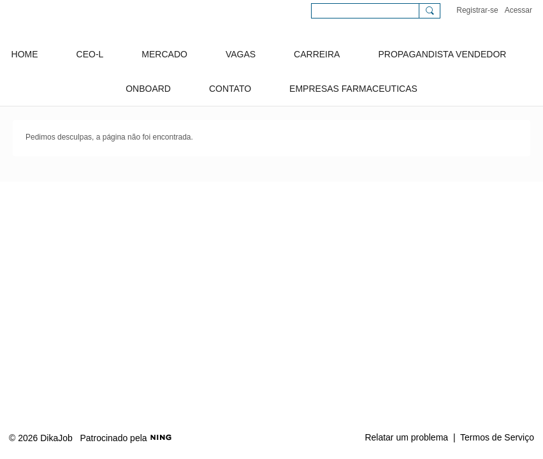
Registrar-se (477, 10)
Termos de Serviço (497, 437)
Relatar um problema (406, 437)
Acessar (518, 10)
